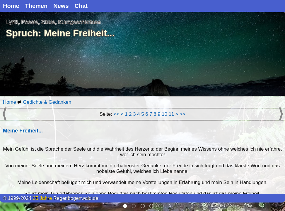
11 (171, 114)
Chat (81, 6)
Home (11, 6)
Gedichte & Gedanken (47, 102)
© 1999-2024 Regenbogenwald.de (50, 198)
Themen (36, 6)
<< (116, 114)
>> (183, 114)
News (61, 6)
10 (164, 114)
